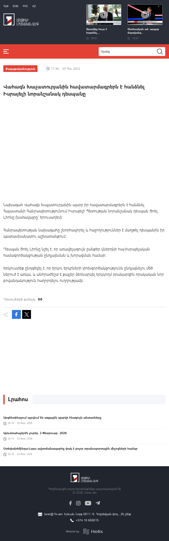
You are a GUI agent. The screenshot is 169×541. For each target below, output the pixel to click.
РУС (25, 6)
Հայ (5, 6)
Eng (15, 6)
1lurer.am (90, 492)
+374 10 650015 (87, 520)
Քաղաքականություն (20, 69)
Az (34, 6)
